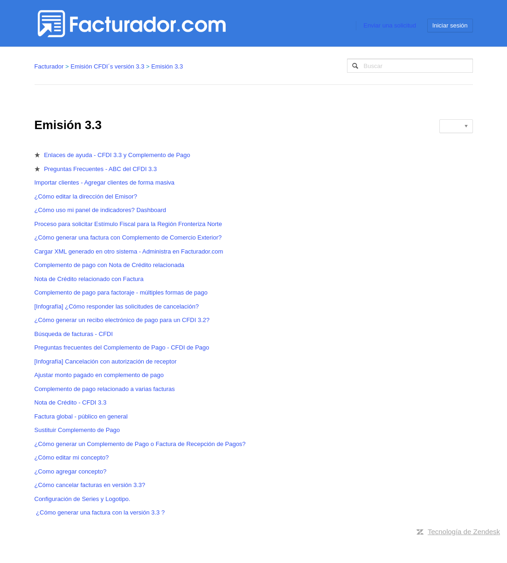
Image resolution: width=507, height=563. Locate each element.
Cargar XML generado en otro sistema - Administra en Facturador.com (129, 251)
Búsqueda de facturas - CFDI (74, 333)
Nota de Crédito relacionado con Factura (89, 278)
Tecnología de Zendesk (464, 532)
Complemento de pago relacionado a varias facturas (105, 388)
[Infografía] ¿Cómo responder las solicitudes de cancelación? (117, 306)
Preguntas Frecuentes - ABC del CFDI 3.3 (100, 168)
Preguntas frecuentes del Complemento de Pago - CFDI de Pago (122, 347)
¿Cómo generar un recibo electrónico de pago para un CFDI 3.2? (122, 319)
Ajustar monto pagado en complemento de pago (99, 374)
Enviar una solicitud (389, 25)
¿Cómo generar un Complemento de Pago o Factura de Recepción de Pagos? (140, 443)
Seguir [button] (453, 126)
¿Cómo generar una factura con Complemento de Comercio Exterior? (128, 237)
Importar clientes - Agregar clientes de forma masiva (105, 182)
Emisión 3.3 (167, 66)
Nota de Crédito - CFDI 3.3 (71, 402)
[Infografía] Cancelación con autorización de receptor (106, 361)
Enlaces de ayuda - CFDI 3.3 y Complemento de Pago (117, 154)
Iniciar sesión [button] (450, 25)
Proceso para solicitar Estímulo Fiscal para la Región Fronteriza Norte (128, 223)
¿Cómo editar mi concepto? (72, 457)
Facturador (49, 66)
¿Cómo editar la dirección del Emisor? (86, 196)
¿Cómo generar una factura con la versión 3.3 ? (100, 512)
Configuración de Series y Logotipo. (83, 498)
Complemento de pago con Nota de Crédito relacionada (110, 264)
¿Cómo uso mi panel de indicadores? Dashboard (101, 209)
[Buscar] (410, 66)
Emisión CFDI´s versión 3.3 (107, 66)
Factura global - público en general (81, 416)
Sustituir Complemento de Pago (77, 429)
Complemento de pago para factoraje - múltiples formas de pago (121, 292)
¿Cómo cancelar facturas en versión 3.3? (90, 484)
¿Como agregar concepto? (71, 471)
